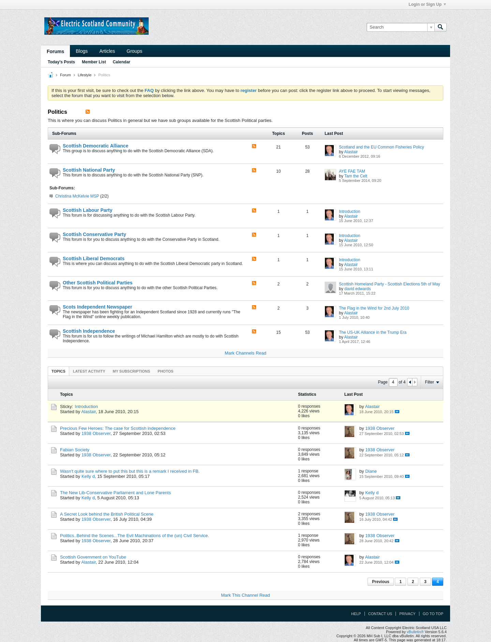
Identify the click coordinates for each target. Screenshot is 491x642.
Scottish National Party (89, 170)
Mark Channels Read (245, 353)
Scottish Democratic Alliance (95, 145)
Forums (55, 51)
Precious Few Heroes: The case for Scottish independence (118, 428)
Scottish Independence (89, 331)
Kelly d (88, 476)
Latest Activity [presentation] (89, 371)
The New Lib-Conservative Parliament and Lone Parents (115, 492)
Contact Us (380, 614)
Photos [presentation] (165, 371)
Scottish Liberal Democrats (93, 258)
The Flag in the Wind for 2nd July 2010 (374, 308)
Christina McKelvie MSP (77, 196)
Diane (371, 471)
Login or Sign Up (427, 4)
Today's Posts (61, 62)
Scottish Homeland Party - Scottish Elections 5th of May (389, 284)
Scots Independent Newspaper (97, 307)
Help (356, 614)
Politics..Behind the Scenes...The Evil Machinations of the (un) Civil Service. (134, 535)
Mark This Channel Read (245, 595)
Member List (94, 62)
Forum (65, 75)
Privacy (407, 614)
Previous (380, 581)
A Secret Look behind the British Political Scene (106, 514)
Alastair (351, 152)
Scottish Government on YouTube (93, 557)
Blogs (82, 51)
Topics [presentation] (58, 371)
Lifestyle (84, 75)
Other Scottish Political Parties (98, 282)
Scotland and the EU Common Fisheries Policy (381, 147)
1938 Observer (95, 433)
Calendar (121, 62)
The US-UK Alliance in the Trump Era (372, 332)
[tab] (58, 371)
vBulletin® (415, 632)
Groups (134, 51)
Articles (107, 51)
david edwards (357, 288)
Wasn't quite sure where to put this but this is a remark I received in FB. (130, 471)
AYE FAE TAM (352, 171)
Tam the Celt (355, 176)
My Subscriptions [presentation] (131, 371)
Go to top (433, 614)
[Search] (400, 27)
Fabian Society (74, 449)
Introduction (349, 211)
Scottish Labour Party (87, 210)
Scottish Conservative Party (94, 234)
